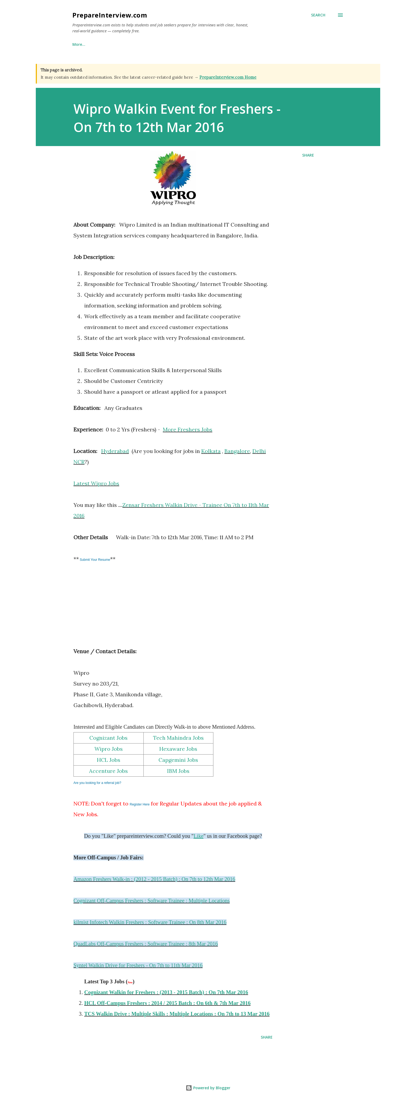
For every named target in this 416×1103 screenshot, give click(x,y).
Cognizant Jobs (108, 737)
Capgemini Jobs (178, 759)
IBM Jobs (178, 770)
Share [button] (308, 155)
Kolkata (211, 451)
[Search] (318, 15)
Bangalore (237, 451)
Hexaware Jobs (178, 748)
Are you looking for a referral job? (97, 783)
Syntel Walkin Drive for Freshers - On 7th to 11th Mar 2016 (138, 965)
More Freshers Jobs (187, 429)
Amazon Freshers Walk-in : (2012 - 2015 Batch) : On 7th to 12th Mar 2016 (154, 879)
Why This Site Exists (118, 44)
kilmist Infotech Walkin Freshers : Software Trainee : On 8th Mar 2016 (150, 922)
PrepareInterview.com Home (227, 77)
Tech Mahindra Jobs (178, 737)
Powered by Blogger (208, 1087)
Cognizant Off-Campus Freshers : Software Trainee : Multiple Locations (151, 901)
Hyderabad (115, 451)
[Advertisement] (113, 608)
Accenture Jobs (108, 770)
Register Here (140, 804)
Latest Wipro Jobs (96, 483)
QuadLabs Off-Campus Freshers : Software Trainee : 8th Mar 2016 (145, 944)
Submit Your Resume (94, 560)
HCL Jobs (108, 759)
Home (77, 44)
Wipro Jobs (108, 748)
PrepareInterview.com (109, 15)
